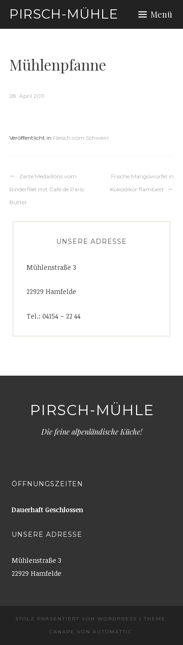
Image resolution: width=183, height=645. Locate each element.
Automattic (112, 632)
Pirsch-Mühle (63, 14)
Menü (161, 14)
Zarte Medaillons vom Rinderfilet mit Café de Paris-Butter (47, 189)
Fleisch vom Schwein (81, 137)
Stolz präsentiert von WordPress (76, 619)
